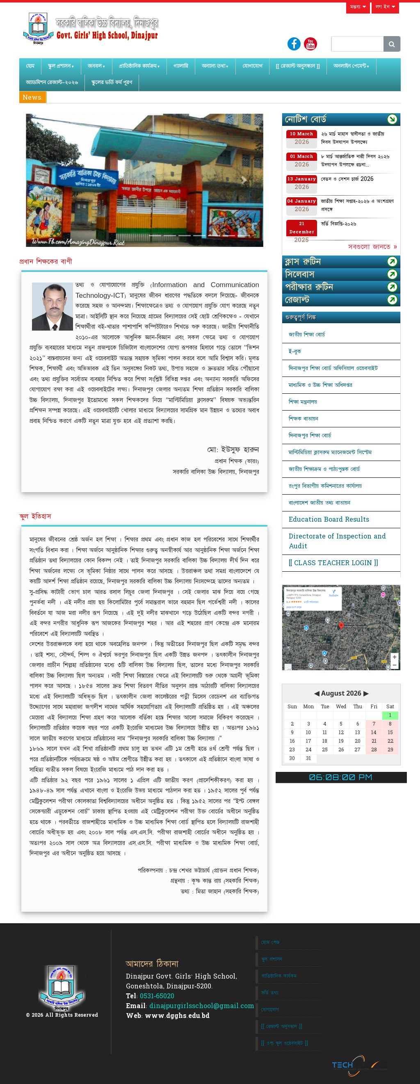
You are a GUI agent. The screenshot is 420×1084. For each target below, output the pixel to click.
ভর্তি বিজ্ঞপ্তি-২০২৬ (338, 224)
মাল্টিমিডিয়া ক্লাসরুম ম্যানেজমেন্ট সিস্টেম (330, 452)
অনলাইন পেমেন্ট (349, 66)
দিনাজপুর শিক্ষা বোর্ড (310, 435)
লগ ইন (385, 7)
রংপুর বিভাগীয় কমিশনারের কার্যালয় (325, 486)
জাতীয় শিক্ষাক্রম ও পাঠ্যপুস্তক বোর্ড (324, 469)
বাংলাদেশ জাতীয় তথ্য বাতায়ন (319, 503)
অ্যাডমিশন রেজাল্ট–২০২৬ (52, 82)
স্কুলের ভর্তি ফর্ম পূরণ (111, 82)
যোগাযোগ (252, 66)
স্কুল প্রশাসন (59, 66)
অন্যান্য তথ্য (213, 66)
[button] (43, 180)
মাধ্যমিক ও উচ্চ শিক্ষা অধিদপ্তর (320, 385)
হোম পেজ (270, 942)
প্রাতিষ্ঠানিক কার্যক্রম (137, 66)
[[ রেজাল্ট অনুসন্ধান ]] (298, 66)
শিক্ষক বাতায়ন (303, 418)
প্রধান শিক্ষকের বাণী (45, 261)
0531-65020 (157, 996)
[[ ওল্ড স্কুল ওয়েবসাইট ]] (284, 1043)
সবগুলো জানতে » (372, 246)
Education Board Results (329, 519)
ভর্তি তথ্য (269, 993)
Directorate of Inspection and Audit (337, 541)
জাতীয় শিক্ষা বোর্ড (307, 334)
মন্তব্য (358, 7)
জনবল (95, 66)
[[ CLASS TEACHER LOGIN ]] (333, 563)
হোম (30, 66)
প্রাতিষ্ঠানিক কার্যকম (279, 976)
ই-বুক (295, 351)
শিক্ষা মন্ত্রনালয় (303, 402)
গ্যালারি (180, 66)
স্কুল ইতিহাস (35, 516)
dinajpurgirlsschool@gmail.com (201, 1006)
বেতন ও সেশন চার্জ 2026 (347, 179)
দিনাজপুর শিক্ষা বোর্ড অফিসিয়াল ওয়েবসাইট (333, 368)
